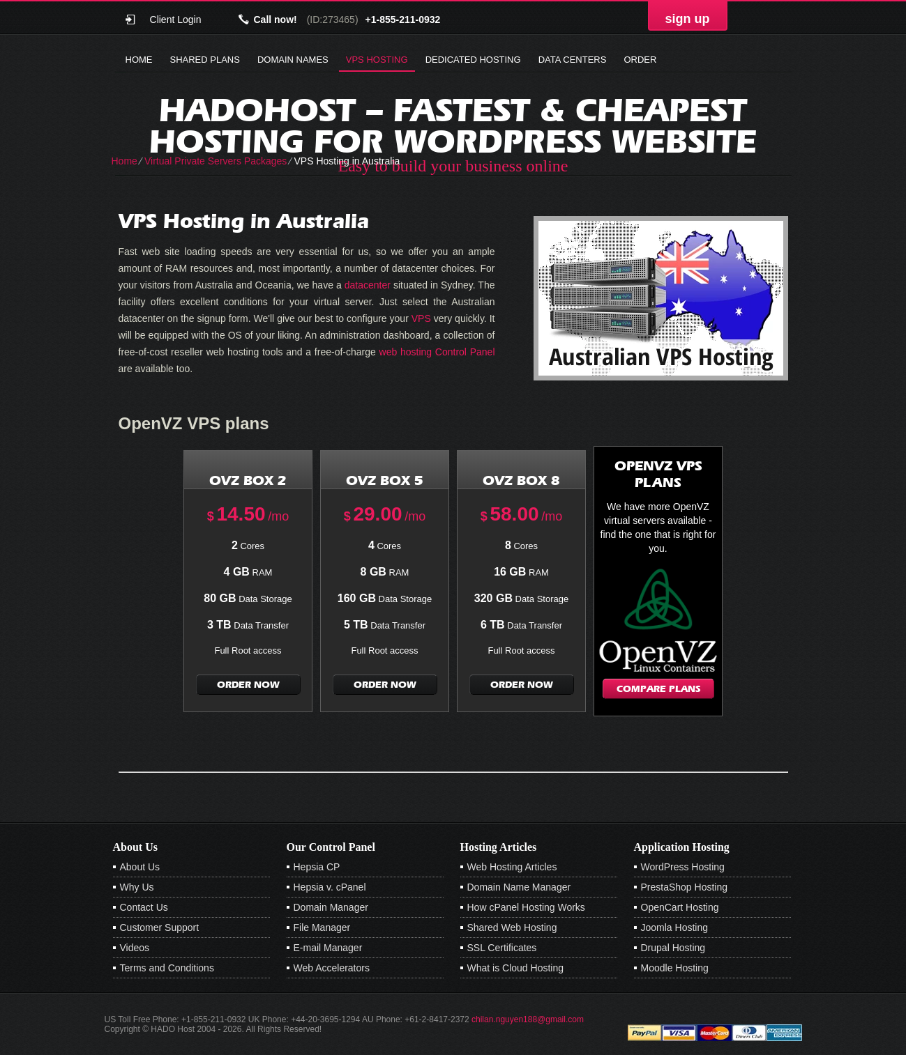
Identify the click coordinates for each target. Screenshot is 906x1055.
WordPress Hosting (683, 866)
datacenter (368, 285)
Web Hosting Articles (512, 866)
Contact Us (144, 907)
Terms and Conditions (167, 967)
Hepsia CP (317, 866)
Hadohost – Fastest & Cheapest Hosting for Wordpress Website (453, 125)
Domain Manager (331, 907)
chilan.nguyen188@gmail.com (527, 1019)
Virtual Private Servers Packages (215, 161)
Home (139, 59)
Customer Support (159, 927)
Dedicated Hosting (473, 59)
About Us (140, 866)
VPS (421, 318)
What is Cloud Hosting (515, 967)
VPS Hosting (377, 59)
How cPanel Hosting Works (526, 907)
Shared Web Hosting (512, 927)
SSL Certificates (502, 947)
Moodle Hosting (675, 967)
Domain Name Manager (519, 887)
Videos (135, 947)
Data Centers (572, 59)
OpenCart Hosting (680, 907)
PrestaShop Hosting (684, 887)
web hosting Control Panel (437, 351)
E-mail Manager (328, 947)
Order (640, 59)
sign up (687, 19)
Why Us (137, 887)
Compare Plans (658, 689)
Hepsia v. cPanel (330, 887)
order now (248, 685)
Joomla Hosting (675, 927)
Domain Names (293, 59)
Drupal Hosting (673, 947)
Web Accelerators (332, 967)
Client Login (176, 19)
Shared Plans (205, 59)
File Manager (322, 927)
